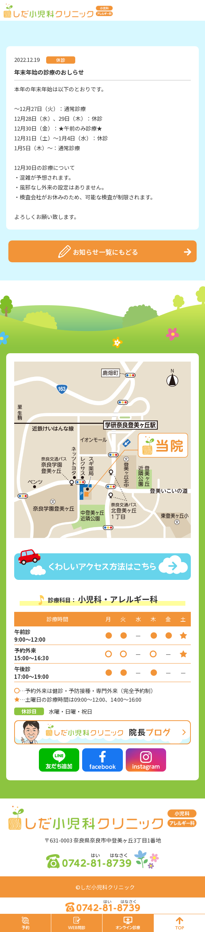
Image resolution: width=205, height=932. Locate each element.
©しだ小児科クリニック (105, 887)
